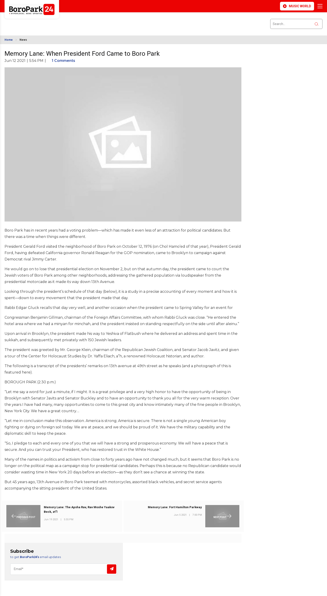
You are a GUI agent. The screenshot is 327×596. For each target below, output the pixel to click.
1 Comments (63, 60)
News (23, 39)
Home (9, 39)
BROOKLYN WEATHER (45, 21)
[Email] (63, 569)
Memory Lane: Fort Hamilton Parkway (175, 507)
